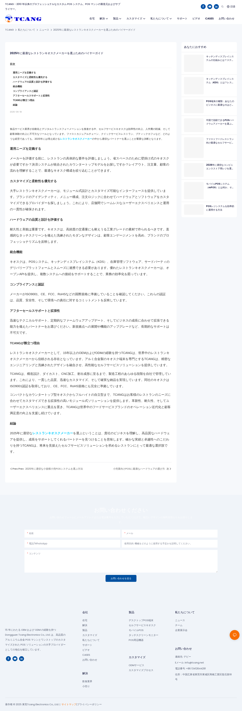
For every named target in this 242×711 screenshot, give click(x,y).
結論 (15, 104)
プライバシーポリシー (89, 704)
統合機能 (17, 86)
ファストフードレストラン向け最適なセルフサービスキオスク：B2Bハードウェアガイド (220, 141)
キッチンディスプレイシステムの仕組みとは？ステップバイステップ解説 (220, 58)
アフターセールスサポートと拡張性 (31, 95)
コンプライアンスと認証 (25, 91)
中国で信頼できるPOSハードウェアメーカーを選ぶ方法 (220, 122)
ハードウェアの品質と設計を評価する (32, 81)
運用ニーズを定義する (24, 72)
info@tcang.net (194, 662)
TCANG (9, 29)
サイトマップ (68, 704)
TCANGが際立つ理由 (23, 100)
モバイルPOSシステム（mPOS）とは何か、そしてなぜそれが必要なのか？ (220, 185)
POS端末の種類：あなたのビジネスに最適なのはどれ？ (220, 103)
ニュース (44, 29)
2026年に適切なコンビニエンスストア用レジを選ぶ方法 (220, 166)
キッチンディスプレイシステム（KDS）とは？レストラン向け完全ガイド (220, 80)
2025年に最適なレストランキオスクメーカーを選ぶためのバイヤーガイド (94, 29)
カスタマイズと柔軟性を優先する (30, 77)
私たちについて (26, 29)
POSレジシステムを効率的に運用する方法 (220, 208)
